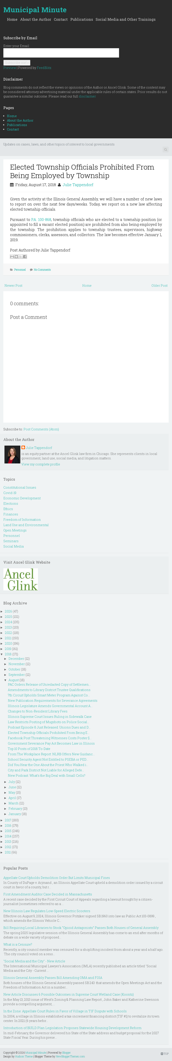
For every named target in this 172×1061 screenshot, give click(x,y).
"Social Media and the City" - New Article (34, 961)
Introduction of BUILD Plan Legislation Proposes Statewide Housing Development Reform (72, 1028)
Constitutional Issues (19, 487)
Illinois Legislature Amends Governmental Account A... (50, 706)
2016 (8, 825)
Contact (61, 19)
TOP (165, 1053)
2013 (8, 841)
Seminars (11, 541)
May (11, 792)
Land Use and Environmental (26, 525)
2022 (8, 633)
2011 (8, 852)
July (11, 782)
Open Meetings (15, 530)
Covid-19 (9, 493)
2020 (8, 643)
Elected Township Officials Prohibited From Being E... (48, 733)
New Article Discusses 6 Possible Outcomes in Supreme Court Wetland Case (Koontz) (68, 994)
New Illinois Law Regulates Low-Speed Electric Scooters (46, 911)
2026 (8, 611)
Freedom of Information (22, 519)
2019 (8, 649)
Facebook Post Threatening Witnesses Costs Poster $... (50, 738)
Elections (10, 503)
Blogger (66, 1052)
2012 (8, 847)
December (16, 658)
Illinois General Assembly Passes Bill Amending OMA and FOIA (52, 978)
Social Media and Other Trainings (125, 19)
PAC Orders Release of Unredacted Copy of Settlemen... (49, 684)
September (16, 675)
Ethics (8, 509)
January (14, 814)
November (16, 664)
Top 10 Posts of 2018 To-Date (29, 749)
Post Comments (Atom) (41, 429)
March (13, 803)
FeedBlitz (44, 68)
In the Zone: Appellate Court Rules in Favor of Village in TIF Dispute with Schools (65, 1011)
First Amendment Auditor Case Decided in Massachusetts (47, 894)
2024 (8, 622)
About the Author (35, 19)
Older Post (159, 285)
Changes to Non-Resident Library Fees (37, 711)
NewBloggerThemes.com (70, 1056)
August (13, 680)
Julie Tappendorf (78, 184)
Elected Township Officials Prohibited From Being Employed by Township (82, 171)
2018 (8, 654)
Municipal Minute (35, 9)
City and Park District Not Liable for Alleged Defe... (46, 770)
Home (12, 19)
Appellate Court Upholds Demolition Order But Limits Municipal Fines (56, 878)
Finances (10, 514)
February (15, 808)
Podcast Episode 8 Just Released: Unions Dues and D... (49, 727)
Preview (9, 68)
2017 (8, 820)
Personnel (20, 269)
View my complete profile (40, 464)
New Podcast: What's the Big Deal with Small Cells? (46, 775)
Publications (81, 19)
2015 (8, 831)
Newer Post (13, 285)
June (12, 787)
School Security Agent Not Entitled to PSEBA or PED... (48, 759)
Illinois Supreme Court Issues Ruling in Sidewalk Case (50, 716)
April (12, 798)
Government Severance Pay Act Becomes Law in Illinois (51, 743)
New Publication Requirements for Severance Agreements (52, 700)
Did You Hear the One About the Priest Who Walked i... (48, 765)
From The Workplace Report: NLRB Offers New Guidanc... (51, 754)
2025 (8, 617)
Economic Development (22, 498)
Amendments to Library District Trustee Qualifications (49, 690)
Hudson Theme (24, 1056)
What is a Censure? (17, 944)
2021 (8, 638)
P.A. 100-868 (41, 219)
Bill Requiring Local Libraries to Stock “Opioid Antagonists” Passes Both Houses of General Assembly (81, 928)
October (14, 669)
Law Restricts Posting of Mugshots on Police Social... (48, 722)
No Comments (42, 269)
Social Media (13, 546)
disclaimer (87, 96)
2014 (8, 836)
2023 (8, 627)
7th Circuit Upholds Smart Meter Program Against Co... (49, 695)
